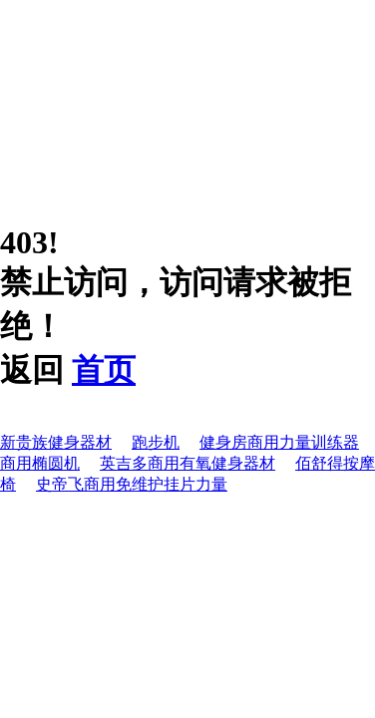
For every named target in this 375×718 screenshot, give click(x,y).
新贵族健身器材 (56, 442)
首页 (104, 370)
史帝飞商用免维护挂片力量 (131, 484)
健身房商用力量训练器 (279, 442)
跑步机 (156, 442)
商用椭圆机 (40, 463)
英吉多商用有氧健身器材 (187, 463)
